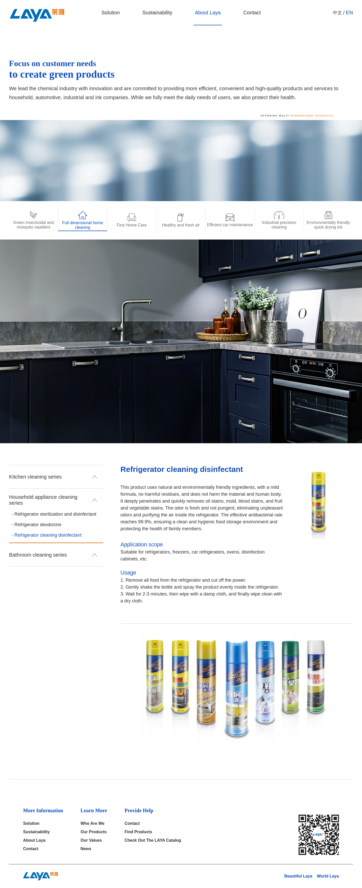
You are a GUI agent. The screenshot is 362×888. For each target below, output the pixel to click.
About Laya (207, 13)
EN (349, 13)
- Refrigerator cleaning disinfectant (47, 535)
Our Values (91, 840)
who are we (92, 823)
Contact (252, 13)
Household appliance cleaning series (53, 500)
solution (110, 13)
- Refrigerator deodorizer (37, 524)
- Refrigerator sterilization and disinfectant (54, 514)
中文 (337, 12)
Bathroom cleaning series (53, 555)
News (86, 849)
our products (94, 832)
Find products (138, 832)
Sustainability (157, 13)
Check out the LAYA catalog (152, 840)
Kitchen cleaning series (53, 477)
